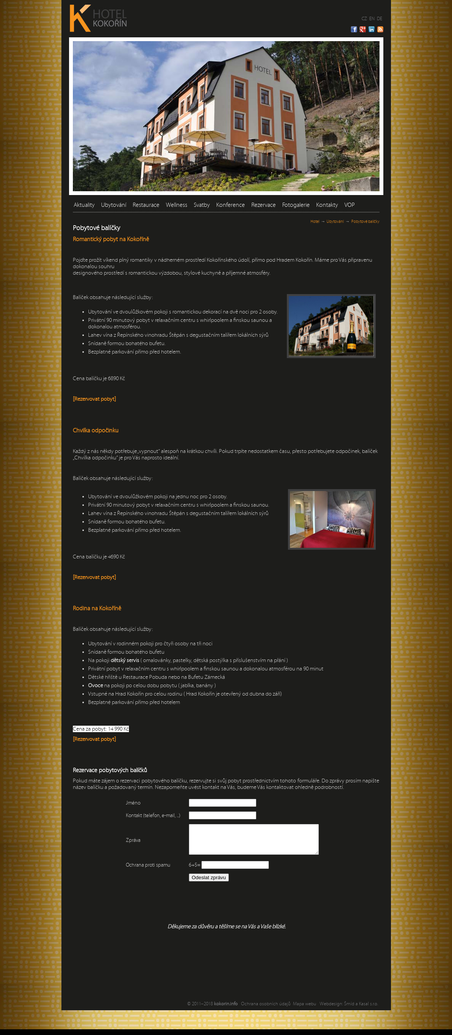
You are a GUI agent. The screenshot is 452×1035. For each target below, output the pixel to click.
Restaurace (146, 205)
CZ (364, 18)
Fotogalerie (296, 205)
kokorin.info (226, 1009)
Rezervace (263, 205)
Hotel (314, 221)
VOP (349, 205)
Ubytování (113, 205)
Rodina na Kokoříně (97, 608)
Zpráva (125, 843)
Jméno (125, 803)
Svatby (202, 205)
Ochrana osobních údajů (266, 1009)
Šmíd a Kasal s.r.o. (361, 1009)
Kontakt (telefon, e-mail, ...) (145, 816)
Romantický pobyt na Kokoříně (111, 239)
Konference (230, 205)
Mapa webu (304, 1009)
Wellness (176, 205)
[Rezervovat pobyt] (94, 399)
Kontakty (327, 205)
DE (379, 18)
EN (372, 18)
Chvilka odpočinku (96, 430)
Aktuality (84, 205)
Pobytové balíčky (365, 221)
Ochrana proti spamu (140, 871)
